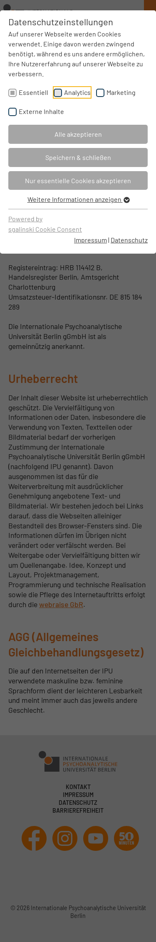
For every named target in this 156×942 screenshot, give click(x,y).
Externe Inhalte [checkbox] (41, 111)
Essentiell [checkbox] (33, 92)
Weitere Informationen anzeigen (78, 199)
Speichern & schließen (78, 157)
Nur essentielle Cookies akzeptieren (78, 180)
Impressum (90, 240)
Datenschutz (129, 240)
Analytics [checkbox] (77, 92)
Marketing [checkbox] (121, 92)
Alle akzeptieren (78, 134)
